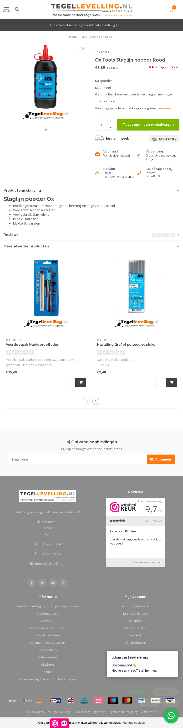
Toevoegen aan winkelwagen (148, 124)
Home (73, 36)
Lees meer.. (166, 108)
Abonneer (160, 459)
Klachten (47, 664)
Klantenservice (47, 613)
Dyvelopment (147, 712)
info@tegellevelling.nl (49, 563)
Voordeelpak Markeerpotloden (32, 344)
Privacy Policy (47, 650)
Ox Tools (103, 52)
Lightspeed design (121, 712)
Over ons (47, 620)
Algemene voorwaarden (47, 642)
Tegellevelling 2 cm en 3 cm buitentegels (47, 679)
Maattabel (164, 138)
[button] (46, 130)
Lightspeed (99, 712)
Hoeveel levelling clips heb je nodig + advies (47, 606)
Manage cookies (134, 722)
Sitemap (48, 672)
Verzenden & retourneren (47, 628)
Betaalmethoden (48, 635)
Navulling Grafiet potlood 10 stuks (126, 344)
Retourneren (47, 657)
